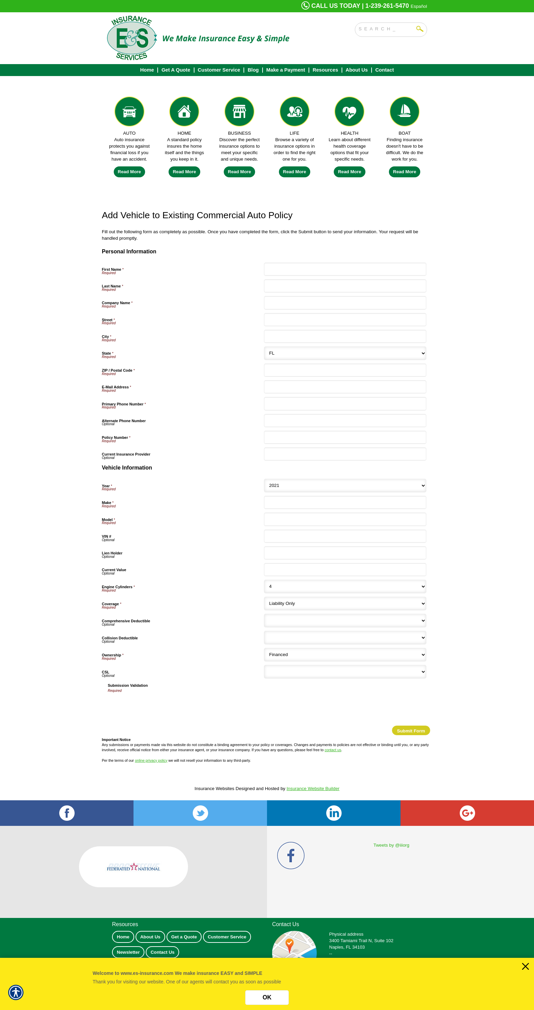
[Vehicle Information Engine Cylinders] (345, 586)
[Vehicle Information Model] (345, 519)
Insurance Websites (214, 788)
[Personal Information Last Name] (345, 286)
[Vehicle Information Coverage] (345, 603)
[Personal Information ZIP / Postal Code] (345, 370)
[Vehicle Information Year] (345, 485)
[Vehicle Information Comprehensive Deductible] (345, 620)
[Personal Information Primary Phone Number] (345, 403)
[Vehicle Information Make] (345, 502)
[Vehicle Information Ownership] (345, 655)
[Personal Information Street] (345, 319)
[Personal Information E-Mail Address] (345, 386)
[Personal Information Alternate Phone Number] (345, 420)
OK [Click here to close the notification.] (267, 997)
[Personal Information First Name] (345, 269)
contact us (333, 750)
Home (123, 936)
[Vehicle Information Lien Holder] (345, 553)
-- (330, 953)
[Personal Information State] (345, 353)
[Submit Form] (411, 730)
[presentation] (159, 707)
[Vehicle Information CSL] (345, 672)
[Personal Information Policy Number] (345, 437)
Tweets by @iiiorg (391, 845)
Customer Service (227, 936)
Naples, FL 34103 (347, 947)
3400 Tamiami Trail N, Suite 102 (361, 940)
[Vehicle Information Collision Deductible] (345, 637)
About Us (150, 936)
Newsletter (128, 952)
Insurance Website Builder (312, 788)
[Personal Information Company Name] (345, 302)
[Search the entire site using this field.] (386, 28)
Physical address (346, 934)
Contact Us (162, 952)
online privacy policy (151, 760)
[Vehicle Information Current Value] (345, 569)
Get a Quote (184, 936)
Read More (129, 171)
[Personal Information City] (345, 336)
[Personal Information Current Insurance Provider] (345, 454)
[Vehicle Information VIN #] (345, 536)
